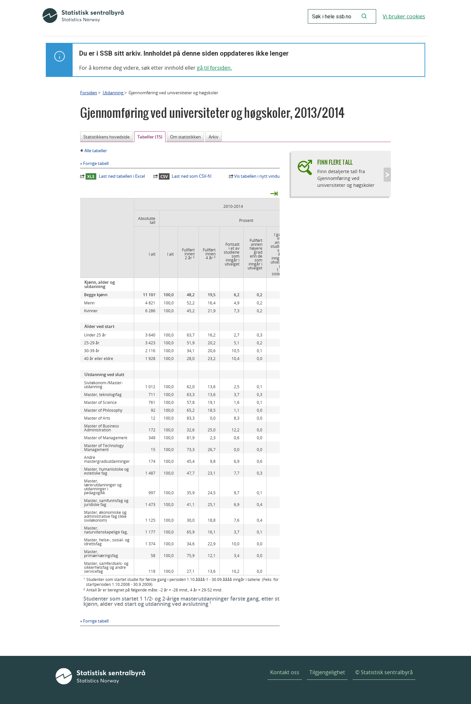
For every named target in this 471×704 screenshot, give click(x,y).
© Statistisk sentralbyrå (384, 672)
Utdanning (113, 93)
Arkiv (213, 137)
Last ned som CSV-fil (185, 176)
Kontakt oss (284, 672)
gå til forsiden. (214, 67)
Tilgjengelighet (327, 672)
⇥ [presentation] (274, 193)
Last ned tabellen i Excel (115, 176)
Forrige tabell (96, 163)
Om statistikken (185, 137)
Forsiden (88, 93)
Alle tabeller (95, 150)
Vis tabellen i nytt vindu (257, 176)
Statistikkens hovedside (106, 137)
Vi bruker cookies (404, 16)
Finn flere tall (335, 162)
